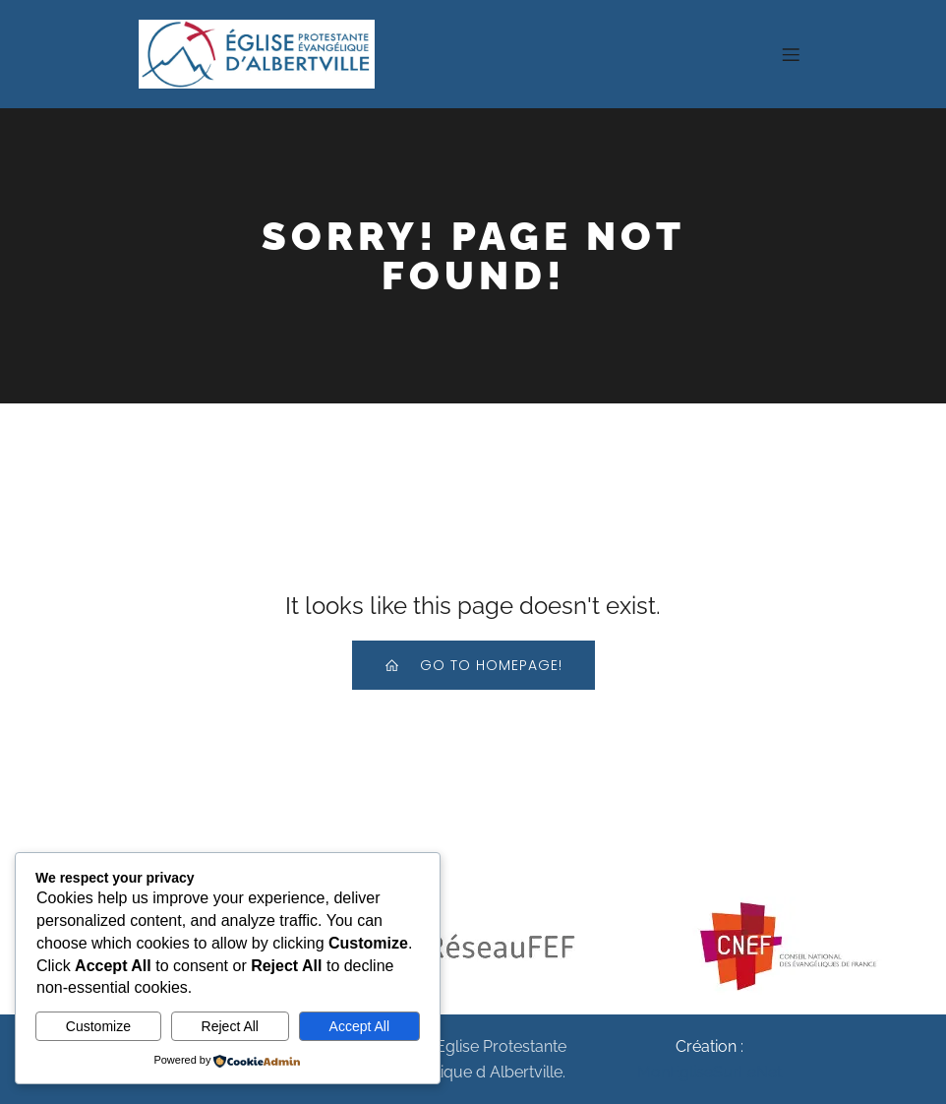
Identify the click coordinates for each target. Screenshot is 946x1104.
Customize (98, 1026)
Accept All (359, 1026)
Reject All (230, 1026)
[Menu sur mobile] (790, 54)
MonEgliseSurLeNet (709, 1072)
